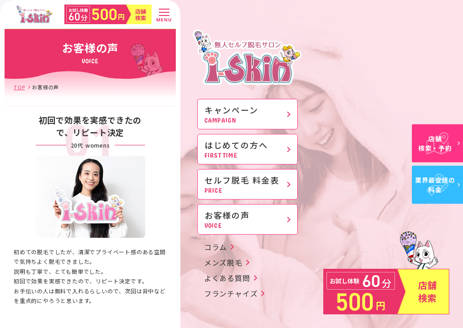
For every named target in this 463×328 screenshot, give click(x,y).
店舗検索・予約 (439, 143)
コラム (215, 246)
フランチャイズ (231, 293)
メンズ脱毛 (223, 262)
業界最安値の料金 (437, 184)
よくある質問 (227, 277)
